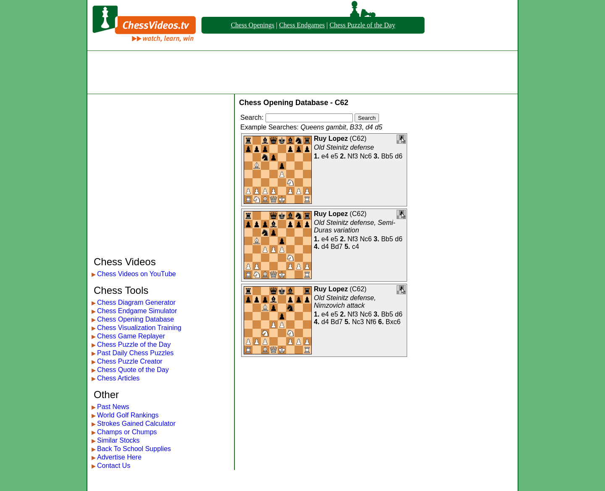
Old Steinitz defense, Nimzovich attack (345, 301)
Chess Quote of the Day (133, 369)
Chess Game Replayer (131, 336)
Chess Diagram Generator (136, 302)
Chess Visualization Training (139, 327)
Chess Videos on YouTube (136, 273)
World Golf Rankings (127, 415)
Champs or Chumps (127, 432)
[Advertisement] (302, 72)
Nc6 (365, 156)
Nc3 (358, 321)
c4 (355, 246)
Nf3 (352, 156)
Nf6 (371, 321)
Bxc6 (393, 321)
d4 (325, 246)
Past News (113, 406)
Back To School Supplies (134, 448)
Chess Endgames (302, 25)
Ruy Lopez (331, 138)
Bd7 (336, 246)
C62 (358, 138)
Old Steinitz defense (344, 147)
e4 (325, 156)
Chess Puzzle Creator (130, 361)
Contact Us (113, 465)
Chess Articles (118, 378)
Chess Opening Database (135, 319)
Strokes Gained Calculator (136, 423)
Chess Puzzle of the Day (362, 25)
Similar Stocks (118, 440)
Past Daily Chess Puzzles (135, 352)
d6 (398, 156)
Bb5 (387, 156)
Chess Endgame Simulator (137, 310)
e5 (334, 156)
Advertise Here (119, 457)
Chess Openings (252, 25)
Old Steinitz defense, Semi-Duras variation (354, 226)
